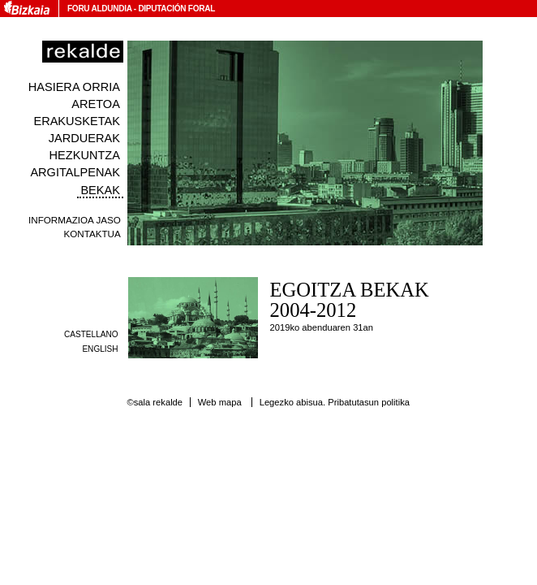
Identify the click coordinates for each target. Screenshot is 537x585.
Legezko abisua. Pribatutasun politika (335, 402)
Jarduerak (84, 138)
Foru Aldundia (99, 8)
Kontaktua (92, 233)
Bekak (100, 190)
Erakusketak (76, 121)
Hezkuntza (84, 155)
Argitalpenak (74, 172)
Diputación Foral (176, 8)
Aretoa (95, 104)
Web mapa (220, 402)
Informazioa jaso (74, 219)
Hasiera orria (74, 86)
